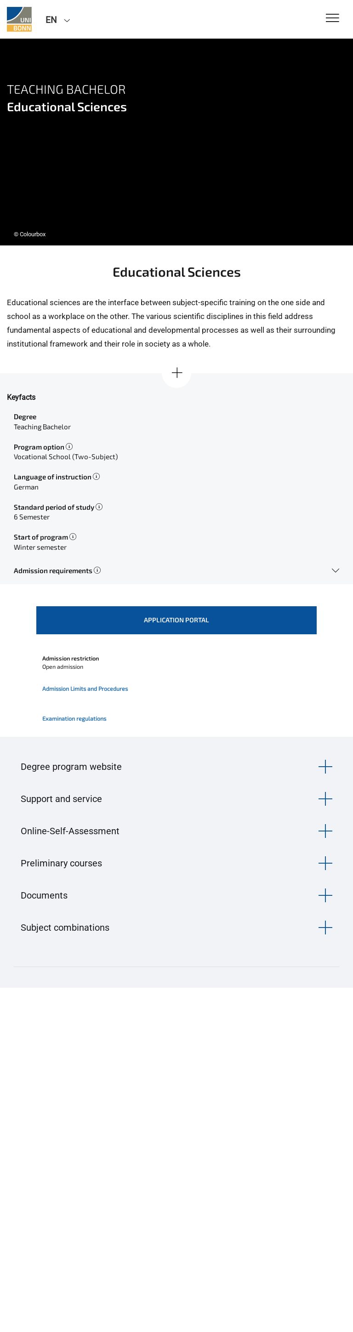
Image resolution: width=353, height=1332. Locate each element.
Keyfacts (21, 397)
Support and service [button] (61, 798)
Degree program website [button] (71, 766)
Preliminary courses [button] (61, 863)
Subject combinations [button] (65, 927)
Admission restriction (70, 658)
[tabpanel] (176, 142)
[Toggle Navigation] (332, 18)
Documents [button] (44, 895)
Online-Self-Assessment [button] (70, 831)
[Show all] (176, 373)
